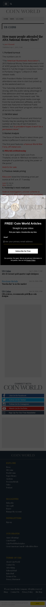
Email (6, 237)
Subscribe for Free (23, 251)
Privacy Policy (30, 260)
